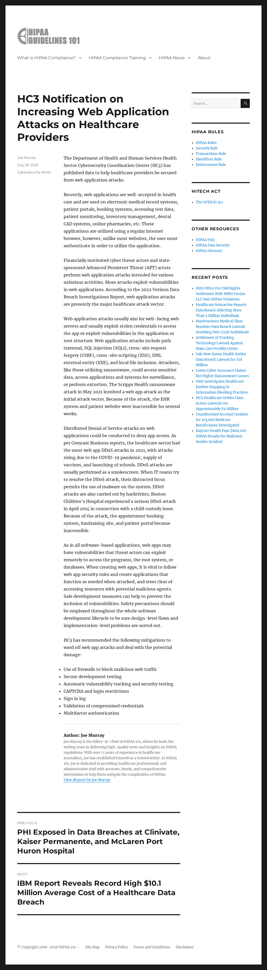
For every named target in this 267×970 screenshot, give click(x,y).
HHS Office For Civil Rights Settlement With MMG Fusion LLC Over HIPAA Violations (220, 294)
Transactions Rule (211, 154)
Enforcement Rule (211, 164)
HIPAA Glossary (209, 251)
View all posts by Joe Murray (87, 780)
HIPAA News (172, 57)
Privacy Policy (116, 947)
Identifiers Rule (209, 159)
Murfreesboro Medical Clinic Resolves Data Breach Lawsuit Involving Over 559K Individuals (222, 326)
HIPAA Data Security (212, 245)
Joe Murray (26, 157)
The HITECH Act (209, 202)
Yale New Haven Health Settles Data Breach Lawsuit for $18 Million (221, 359)
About (204, 57)
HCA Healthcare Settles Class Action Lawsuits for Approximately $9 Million (220, 403)
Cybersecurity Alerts (34, 172)
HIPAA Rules (206, 143)
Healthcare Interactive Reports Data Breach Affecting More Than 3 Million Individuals (221, 310)
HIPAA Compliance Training (117, 57)
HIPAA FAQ (205, 240)
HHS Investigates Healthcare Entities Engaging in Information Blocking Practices (222, 387)
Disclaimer (185, 947)
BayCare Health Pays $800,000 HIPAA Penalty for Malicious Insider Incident (221, 436)
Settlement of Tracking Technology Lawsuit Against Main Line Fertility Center (219, 343)
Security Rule (206, 148)
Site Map (92, 947)
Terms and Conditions (151, 947)
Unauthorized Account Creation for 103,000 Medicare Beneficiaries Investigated (222, 419)
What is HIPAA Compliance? (46, 57)
